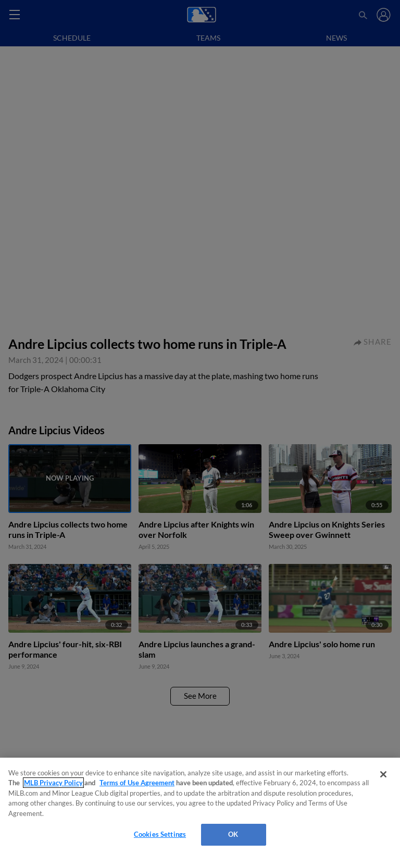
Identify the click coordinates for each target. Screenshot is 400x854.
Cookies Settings (160, 834)
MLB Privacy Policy (53, 782)
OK (233, 834)
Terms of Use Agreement (136, 782)
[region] (200, 806)
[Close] (383, 774)
